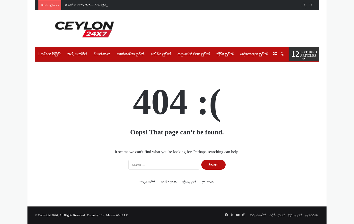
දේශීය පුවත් (161, 54)
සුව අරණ (208, 182)
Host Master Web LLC (113, 215)
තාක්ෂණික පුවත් (130, 54)
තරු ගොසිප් (77, 54)
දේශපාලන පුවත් (253, 54)
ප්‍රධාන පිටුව (49, 54)
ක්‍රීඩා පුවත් (224, 54)
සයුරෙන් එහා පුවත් (193, 54)
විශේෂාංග (102, 54)
